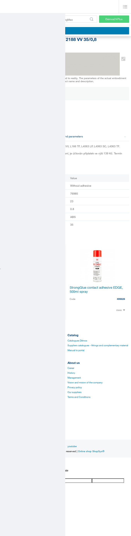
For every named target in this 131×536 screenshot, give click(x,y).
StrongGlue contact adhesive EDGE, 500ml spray (96, 289)
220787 (57, 298)
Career (71, 367)
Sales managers (10, 424)
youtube (72, 446)
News (16, 446)
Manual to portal (76, 350)
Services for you (10, 396)
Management (74, 377)
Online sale (7, 392)
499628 (121, 298)
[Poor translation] (14, 475)
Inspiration (29, 446)
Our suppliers (74, 392)
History (71, 372)
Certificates (8, 377)
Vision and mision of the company (85, 382)
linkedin (58, 446)
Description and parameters (87, 136)
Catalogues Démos (77, 340)
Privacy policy (75, 387)
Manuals (6, 372)
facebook (44, 446)
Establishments (10, 419)
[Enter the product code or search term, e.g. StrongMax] (49, 19)
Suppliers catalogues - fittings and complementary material (98, 345)
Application (8, 387)
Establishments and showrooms (18, 401)
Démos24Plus (113, 19)
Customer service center (14, 429)
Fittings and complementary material (20, 340)
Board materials (10, 345)
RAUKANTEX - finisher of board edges (29, 289)
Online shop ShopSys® (91, 451)
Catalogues (8, 367)
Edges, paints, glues (12, 350)
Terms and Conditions (79, 396)
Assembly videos (10, 382)
